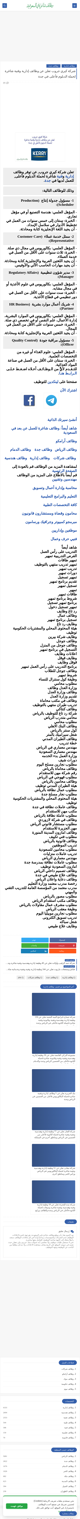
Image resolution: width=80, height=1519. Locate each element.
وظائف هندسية (16, 458)
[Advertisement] (40, 37)
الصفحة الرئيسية (64, 471)
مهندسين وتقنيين (64, 479)
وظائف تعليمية (68, 1316)
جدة (48, 181)
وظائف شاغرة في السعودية (30, 1511)
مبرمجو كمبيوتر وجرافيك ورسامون (51, 522)
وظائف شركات (64, 458)
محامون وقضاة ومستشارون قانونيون (49, 513)
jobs (21, 972)
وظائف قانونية (68, 1321)
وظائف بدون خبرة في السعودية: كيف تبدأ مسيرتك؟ (54, 1427)
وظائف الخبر (68, 1354)
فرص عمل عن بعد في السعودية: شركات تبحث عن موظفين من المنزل (46, 1422)
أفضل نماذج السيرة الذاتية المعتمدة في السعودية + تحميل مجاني (49, 1417)
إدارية (69, 176)
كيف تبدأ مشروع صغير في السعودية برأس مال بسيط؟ (53, 1487)
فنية (60, 176)
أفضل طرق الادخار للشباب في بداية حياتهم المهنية (54, 1491)
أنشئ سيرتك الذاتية (62, 420)
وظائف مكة (69, 1359)
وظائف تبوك (68, 1379)
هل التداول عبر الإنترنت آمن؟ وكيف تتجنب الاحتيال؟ (54, 1464)
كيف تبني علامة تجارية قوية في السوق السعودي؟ (55, 1501)
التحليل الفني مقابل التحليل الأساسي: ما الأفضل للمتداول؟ (51, 1459)
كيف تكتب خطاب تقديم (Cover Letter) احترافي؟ (55, 1407)
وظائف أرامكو (68, 1257)
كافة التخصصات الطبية (60, 505)
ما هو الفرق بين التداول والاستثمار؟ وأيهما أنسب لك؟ (53, 1444)
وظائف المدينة (67, 1364)
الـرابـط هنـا (68, 373)
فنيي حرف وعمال (64, 539)
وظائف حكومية (67, 1267)
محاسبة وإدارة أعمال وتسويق (55, 488)
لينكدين (52, 382)
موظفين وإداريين (64, 530)
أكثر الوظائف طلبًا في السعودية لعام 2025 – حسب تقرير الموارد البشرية (46, 1412)
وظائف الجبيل (68, 1369)
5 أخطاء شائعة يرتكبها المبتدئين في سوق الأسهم (55, 1454)
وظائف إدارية (69, 66)
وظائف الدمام (20, 450)
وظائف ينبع (69, 1384)
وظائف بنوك (69, 1262)
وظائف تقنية (68, 1301)
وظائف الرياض (66, 450)
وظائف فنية (69, 1311)
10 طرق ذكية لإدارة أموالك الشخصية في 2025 (56, 1482)
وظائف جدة (53, 66)
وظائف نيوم (69, 1272)
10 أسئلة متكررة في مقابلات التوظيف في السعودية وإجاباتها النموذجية (47, 1402)
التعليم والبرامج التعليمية (59, 496)
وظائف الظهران (67, 1374)
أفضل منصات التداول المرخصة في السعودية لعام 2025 (53, 1449)
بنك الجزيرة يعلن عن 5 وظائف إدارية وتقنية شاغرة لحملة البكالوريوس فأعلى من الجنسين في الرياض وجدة (59, 1053)
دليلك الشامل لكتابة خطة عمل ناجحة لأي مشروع (55, 1496)
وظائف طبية (68, 1306)
